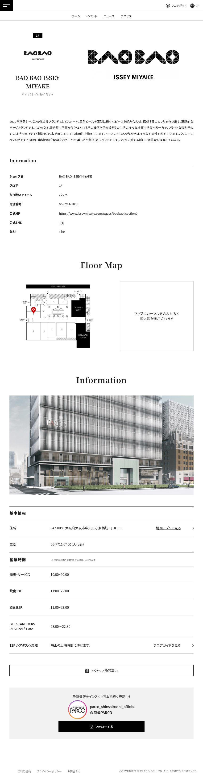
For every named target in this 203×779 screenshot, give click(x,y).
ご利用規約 (24, 771)
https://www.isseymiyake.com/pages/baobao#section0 (98, 213)
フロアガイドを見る (167, 645)
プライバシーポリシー (49, 771)
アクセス (126, 16)
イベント (91, 16)
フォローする (104, 726)
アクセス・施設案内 (104, 670)
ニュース (108, 16)
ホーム (75, 16)
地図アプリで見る (168, 528)
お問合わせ (74, 771)
